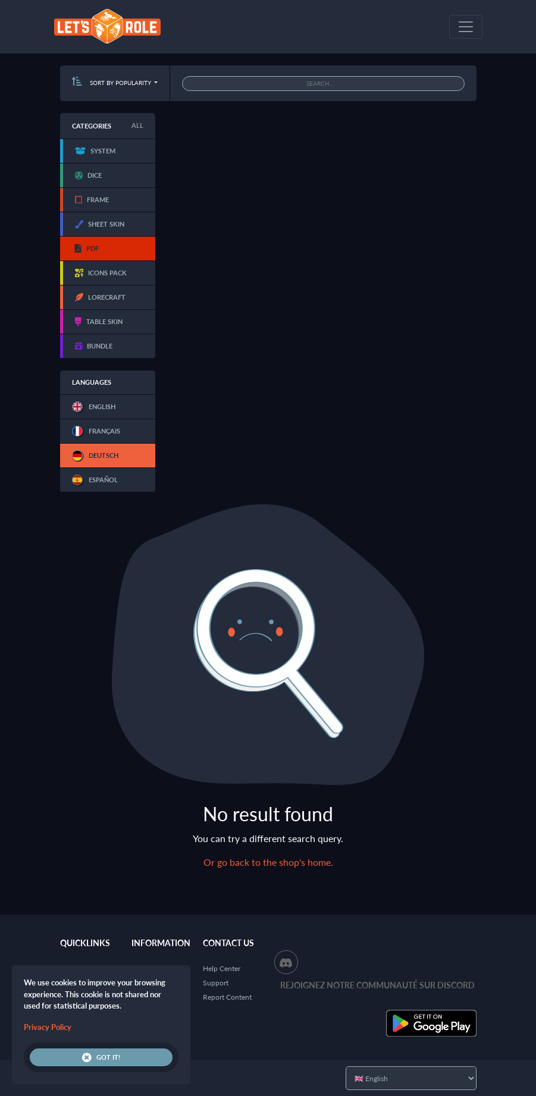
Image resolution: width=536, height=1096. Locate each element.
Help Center (221, 968)
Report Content (227, 997)
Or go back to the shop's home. (268, 862)
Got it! (101, 1057)
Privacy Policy (47, 1027)
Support (215, 982)
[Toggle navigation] (465, 27)
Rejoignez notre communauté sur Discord (377, 985)
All (137, 125)
